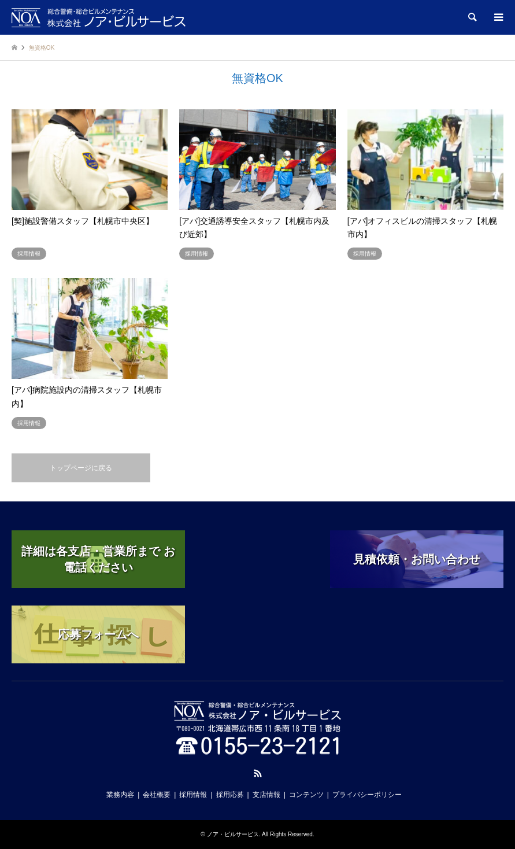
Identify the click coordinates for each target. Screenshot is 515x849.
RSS (258, 773)
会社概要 (157, 795)
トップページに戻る (81, 468)
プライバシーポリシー (367, 795)
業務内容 (120, 795)
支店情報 (266, 795)
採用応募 (230, 795)
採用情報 (193, 795)
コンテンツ (306, 795)
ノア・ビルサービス (233, 834)
